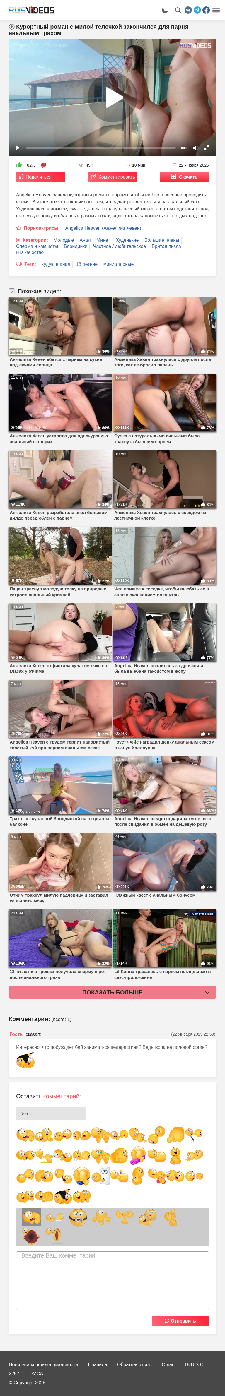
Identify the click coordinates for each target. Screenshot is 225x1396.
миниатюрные (118, 264)
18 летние (87, 264)
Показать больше (112, 992)
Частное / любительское (119, 246)
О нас (168, 1364)
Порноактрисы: (42, 228)
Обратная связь (134, 1364)
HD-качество (30, 252)
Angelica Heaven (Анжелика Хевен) (103, 228)
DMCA (36, 1373)
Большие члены (161, 240)
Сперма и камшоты (37, 246)
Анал (85, 240)
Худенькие (127, 240)
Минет (103, 240)
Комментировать (117, 176)
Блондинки (76, 246)
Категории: (35, 240)
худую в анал (56, 264)
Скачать (188, 176)
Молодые (64, 240)
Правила (97, 1364)
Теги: (30, 264)
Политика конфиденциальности (43, 1364)
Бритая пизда (166, 246)
